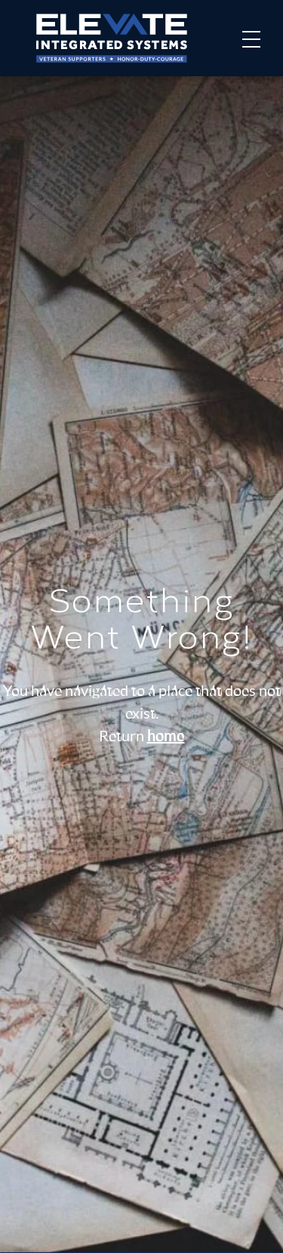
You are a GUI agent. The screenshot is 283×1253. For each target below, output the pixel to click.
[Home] (111, 38)
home (166, 736)
